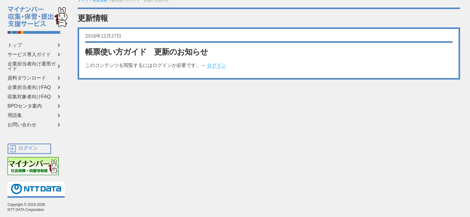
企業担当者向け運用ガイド (32, 66)
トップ (15, 45)
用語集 (15, 115)
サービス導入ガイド (29, 54)
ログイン (216, 65)
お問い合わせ (22, 124)
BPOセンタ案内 (25, 106)
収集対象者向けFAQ (29, 96)
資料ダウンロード (27, 78)
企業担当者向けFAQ (29, 87)
